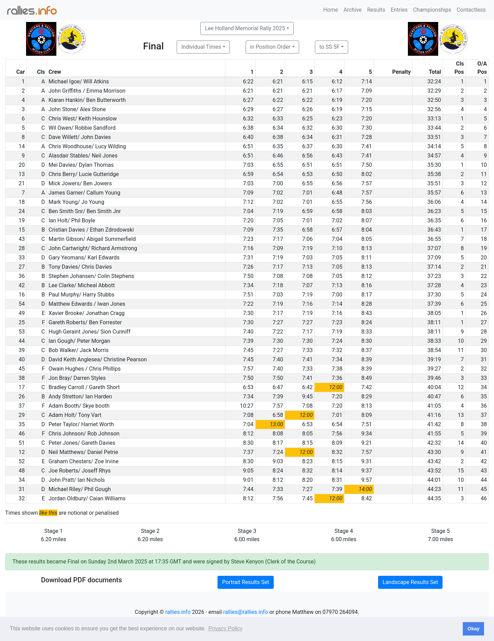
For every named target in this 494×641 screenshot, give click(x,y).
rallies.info (178, 612)
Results (376, 10)
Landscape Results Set (410, 582)
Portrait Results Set (245, 582)
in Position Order (270, 47)
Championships (432, 10)
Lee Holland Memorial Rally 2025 (245, 28)
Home (330, 10)
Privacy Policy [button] (225, 628)
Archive (352, 10)
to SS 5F (329, 47)
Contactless (471, 10)
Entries (399, 10)
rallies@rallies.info (245, 612)
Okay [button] (473, 628)
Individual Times (201, 47)
